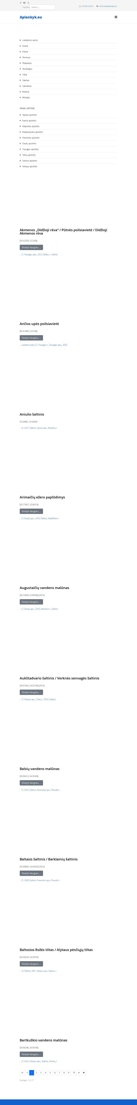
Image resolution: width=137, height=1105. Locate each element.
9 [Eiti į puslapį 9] (68, 1072)
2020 (65, 345)
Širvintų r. (53, 1061)
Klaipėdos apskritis (31, 126)
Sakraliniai (26, 86)
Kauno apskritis (29, 120)
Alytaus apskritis (29, 114)
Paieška (26, 7)
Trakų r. (39, 699)
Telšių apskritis (29, 155)
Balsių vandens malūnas (40, 768)
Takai (24, 74)
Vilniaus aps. (29, 699)
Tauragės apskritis (30, 149)
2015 (37, 518)
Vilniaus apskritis (29, 166)
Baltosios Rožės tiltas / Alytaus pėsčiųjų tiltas (56, 949)
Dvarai (25, 46)
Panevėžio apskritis (31, 137)
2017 (26, 428)
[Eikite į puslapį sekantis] (79, 1072)
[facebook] (20, 2)
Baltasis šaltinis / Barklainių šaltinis (49, 859)
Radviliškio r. (53, 518)
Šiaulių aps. (29, 518)
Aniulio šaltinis (32, 414)
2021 (34, 971)
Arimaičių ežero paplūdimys (42, 497)
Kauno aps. (42, 428)
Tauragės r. (43, 345)
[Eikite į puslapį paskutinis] (83, 1072)
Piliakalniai (27, 63)
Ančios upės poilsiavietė (39, 323)
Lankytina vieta (27, 345)
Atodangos (27, 69)
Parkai (25, 51)
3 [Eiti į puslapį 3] (40, 1072)
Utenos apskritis (29, 160)
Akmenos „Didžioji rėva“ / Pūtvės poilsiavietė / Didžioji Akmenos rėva (63, 232)
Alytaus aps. (42, 971)
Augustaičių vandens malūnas (44, 587)
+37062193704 (87, 6)
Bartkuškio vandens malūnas (43, 1040)
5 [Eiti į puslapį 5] (50, 1072)
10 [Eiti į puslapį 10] (74, 1072)
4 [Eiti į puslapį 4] (45, 1072)
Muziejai (26, 97)
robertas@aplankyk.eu (108, 6)
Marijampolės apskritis (32, 132)
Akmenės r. (46, 609)
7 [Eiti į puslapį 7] (59, 1072)
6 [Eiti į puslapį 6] (54, 1072)
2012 (40, 254)
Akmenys (26, 57)
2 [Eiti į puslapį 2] (36, 1072)
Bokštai (25, 91)
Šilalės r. (46, 254)
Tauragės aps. (30, 254)
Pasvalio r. (55, 790)
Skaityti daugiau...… (31, 247)
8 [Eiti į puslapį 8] (64, 1072)
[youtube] (24, 2)
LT (22, 254)
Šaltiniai (25, 80)
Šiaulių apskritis (29, 143)
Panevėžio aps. (43, 790)
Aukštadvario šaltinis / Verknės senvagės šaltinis (59, 678)
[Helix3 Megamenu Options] (116, 17)
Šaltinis (54, 254)
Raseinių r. (52, 428)
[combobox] (42, 7)
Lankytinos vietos (30, 40)
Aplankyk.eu (31, 17)
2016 (46, 699)
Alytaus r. (53, 971)
